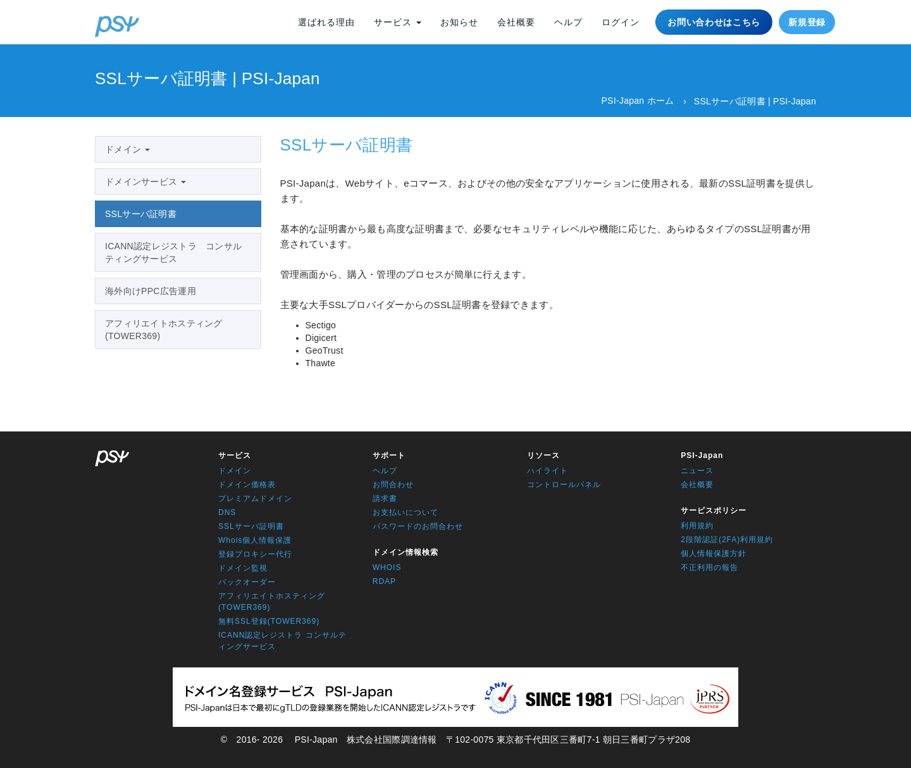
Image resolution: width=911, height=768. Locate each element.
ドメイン (127, 149)
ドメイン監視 (243, 568)
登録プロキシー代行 (255, 554)
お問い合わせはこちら (713, 22)
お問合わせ (393, 484)
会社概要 (516, 22)
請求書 (385, 498)
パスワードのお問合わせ (418, 526)
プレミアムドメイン (255, 498)
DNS (227, 512)
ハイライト (547, 470)
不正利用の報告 (709, 567)
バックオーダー (247, 582)
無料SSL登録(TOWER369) (268, 621)
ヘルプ (568, 22)
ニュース (697, 470)
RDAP (384, 581)
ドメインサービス (145, 182)
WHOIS (387, 567)
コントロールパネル (564, 484)
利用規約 (697, 525)
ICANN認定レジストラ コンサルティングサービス (173, 252)
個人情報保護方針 (714, 553)
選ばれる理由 (326, 22)
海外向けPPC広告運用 (150, 291)
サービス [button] (397, 22)
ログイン (621, 22)
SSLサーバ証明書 (141, 214)
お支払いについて (405, 512)
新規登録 (807, 22)
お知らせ (459, 22)
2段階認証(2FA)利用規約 (727, 539)
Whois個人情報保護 (255, 540)
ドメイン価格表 (247, 484)
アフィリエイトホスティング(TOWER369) (164, 329)
